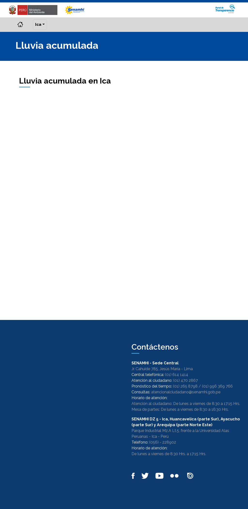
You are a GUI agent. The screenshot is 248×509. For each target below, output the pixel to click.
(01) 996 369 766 (217, 386)
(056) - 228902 (162, 442)
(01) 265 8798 (185, 386)
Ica (38, 24)
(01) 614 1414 (176, 374)
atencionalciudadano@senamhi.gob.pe (185, 392)
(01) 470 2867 (185, 380)
